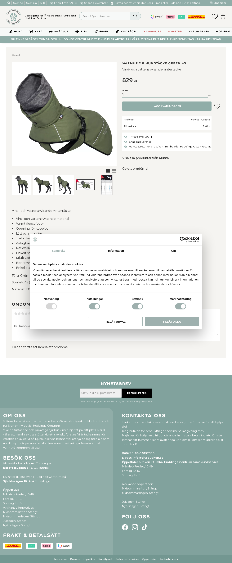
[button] (215, 17)
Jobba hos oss (169, 559)
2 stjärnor (19, 313)
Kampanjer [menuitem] (152, 31)
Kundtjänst (105, 559)
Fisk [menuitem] (84, 31)
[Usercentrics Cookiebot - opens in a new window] (182, 239)
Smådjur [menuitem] (61, 31)
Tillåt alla (172, 321)
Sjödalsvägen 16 (15, 481)
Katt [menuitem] (38, 31)
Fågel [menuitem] (104, 31)
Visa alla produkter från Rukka (145, 158)
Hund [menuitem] (18, 31)
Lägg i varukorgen (167, 106)
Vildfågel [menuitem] (129, 31)
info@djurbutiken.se (148, 457)
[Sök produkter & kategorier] (110, 16)
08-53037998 (144, 453)
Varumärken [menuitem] (199, 31)
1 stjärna (15, 313)
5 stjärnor (29, 313)
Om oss (75, 559)
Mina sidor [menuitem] (219, 3)
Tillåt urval (115, 321)
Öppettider (149, 559)
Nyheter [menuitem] (175, 31)
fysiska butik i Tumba (58, 15)
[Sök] (135, 16)
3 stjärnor (22, 313)
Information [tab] (116, 250)
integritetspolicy (143, 401)
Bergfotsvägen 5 (15, 468)
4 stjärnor (26, 313)
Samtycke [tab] (58, 250)
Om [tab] (173, 250)
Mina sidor (60, 559)
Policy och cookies (127, 559)
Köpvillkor (89, 559)
